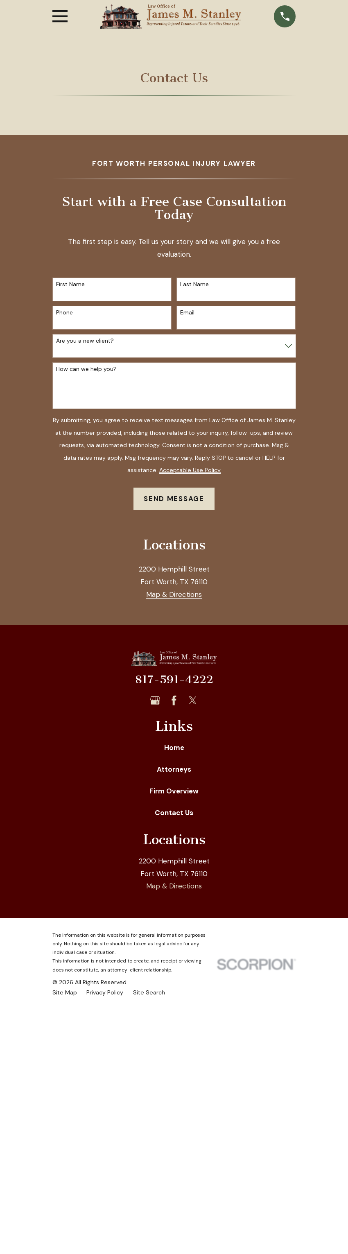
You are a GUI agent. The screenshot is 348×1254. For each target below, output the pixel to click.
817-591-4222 (174, 923)
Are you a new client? (85, 340)
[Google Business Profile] (155, 944)
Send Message (174, 498)
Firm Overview (174, 1034)
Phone (64, 312)
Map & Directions (174, 838)
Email (187, 312)
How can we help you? (86, 369)
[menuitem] (64, 1236)
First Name (70, 284)
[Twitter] (193, 944)
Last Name (194, 284)
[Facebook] (174, 944)
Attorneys (174, 1012)
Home (174, 991)
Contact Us (174, 1056)
